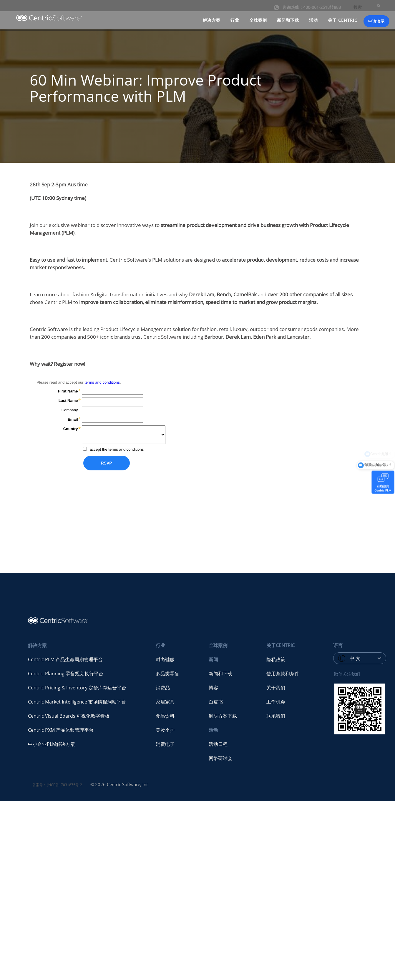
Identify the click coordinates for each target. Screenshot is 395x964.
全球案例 (258, 20)
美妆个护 (165, 730)
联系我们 (275, 716)
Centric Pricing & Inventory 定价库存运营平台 (77, 687)
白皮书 (216, 702)
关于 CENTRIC (342, 20)
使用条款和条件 (282, 673)
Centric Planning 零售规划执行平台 (65, 673)
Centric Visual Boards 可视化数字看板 (68, 716)
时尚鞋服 (165, 659)
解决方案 (211, 20)
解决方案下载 (223, 716)
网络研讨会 (220, 758)
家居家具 (165, 702)
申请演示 (376, 21)
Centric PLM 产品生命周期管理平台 (65, 659)
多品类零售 (167, 673)
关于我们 (275, 687)
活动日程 (218, 744)
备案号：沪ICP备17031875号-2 (57, 784)
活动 (313, 20)
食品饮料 (165, 716)
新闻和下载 (288, 20)
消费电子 (165, 744)
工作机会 (275, 702)
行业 (234, 20)
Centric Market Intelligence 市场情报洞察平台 (77, 702)
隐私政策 (275, 659)
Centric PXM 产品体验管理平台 (61, 730)
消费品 (163, 687)
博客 (213, 687)
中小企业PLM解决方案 (51, 744)
